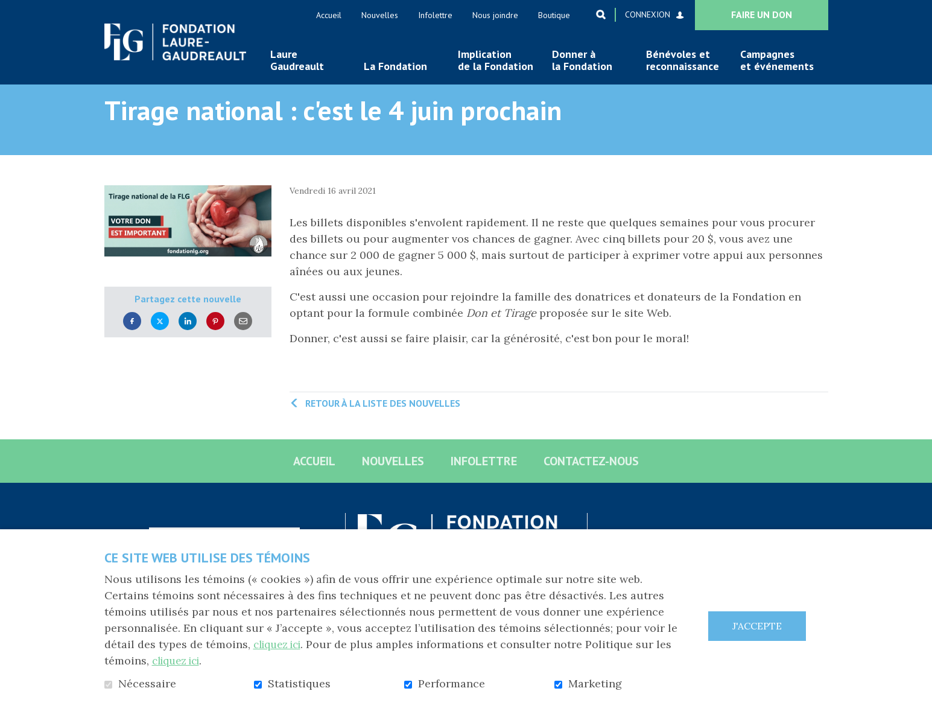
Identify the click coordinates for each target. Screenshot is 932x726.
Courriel (243, 340)
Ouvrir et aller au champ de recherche (601, 14)
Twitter (160, 340)
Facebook (132, 340)
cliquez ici (280, 644)
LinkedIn (188, 340)
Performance (451, 684)
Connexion (647, 14)
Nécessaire (147, 684)
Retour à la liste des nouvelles (382, 422)
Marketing (595, 684)
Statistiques (299, 684)
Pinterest (215, 340)
